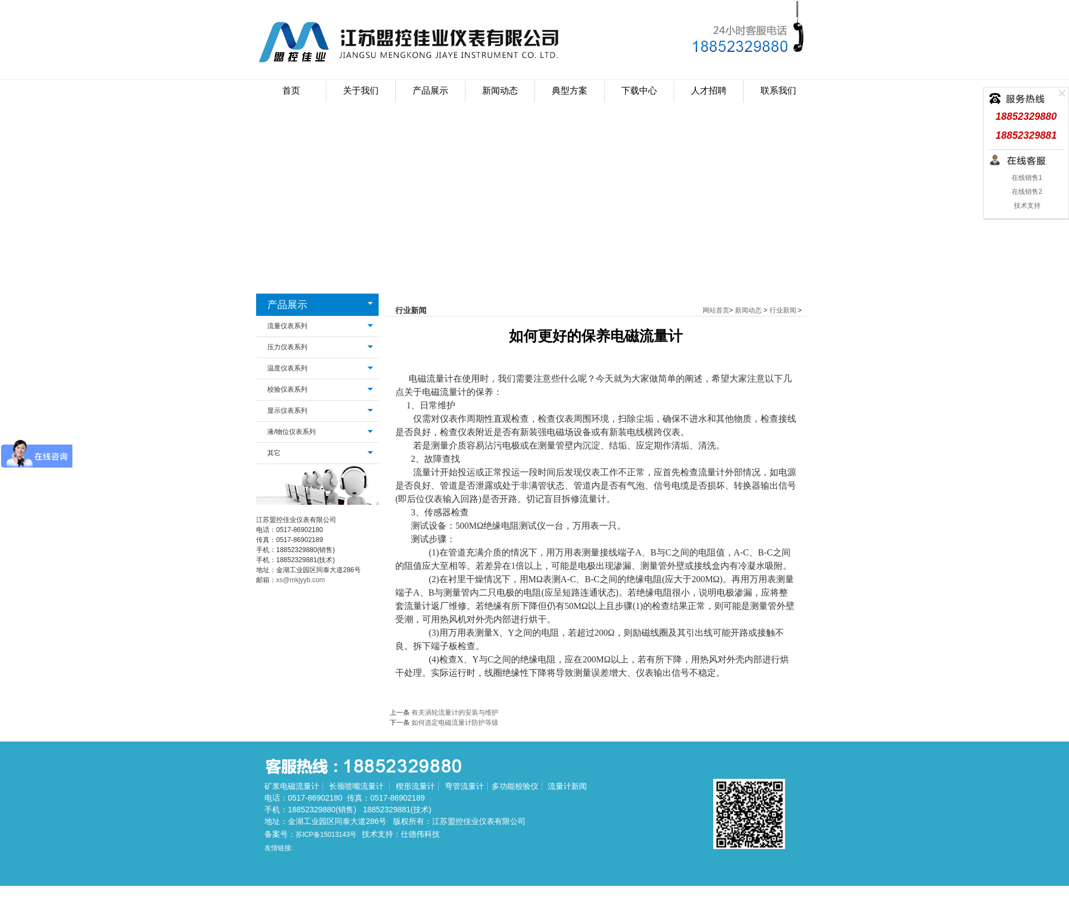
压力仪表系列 (287, 347)
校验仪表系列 (287, 389)
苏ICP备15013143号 (326, 834)
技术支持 (1026, 205)
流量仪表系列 (287, 326)
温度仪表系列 (287, 368)
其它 (274, 453)
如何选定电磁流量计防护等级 (454, 722)
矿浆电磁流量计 (291, 786)
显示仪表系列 (287, 411)
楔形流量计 (415, 786)
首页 (291, 90)
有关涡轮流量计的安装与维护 (454, 712)
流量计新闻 (567, 786)
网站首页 (716, 310)
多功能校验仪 (515, 786)
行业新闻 (782, 310)
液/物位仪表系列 (291, 432)
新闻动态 (748, 310)
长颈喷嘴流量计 (356, 786)
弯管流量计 (464, 786)
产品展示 (287, 304)
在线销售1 (1026, 178)
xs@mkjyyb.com (300, 580)
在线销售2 (1026, 192)
